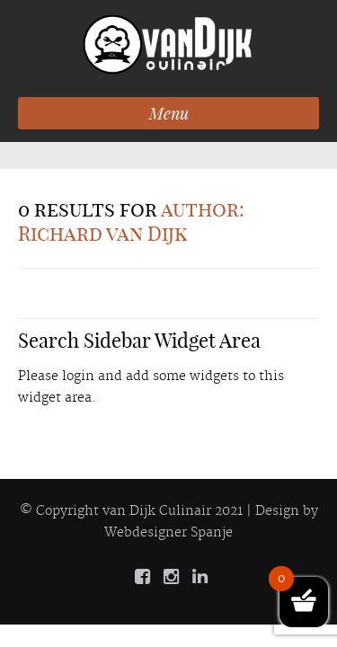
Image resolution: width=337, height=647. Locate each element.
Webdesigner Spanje (168, 533)
